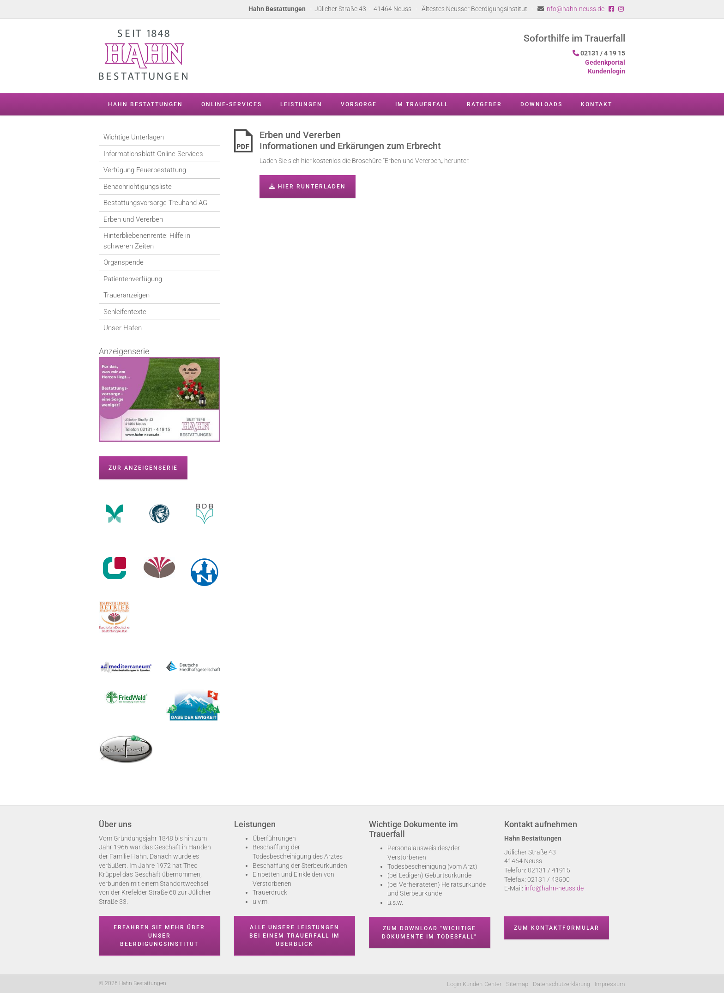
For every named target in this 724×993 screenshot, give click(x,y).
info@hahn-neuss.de (574, 8)
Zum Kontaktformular (556, 928)
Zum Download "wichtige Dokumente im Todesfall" (429, 932)
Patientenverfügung (132, 279)
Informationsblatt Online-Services (153, 154)
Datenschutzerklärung (561, 984)
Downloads (541, 104)
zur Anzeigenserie (143, 468)
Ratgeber (484, 104)
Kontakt (596, 104)
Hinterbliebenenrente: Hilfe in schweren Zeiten (146, 240)
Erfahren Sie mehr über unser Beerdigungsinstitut (159, 935)
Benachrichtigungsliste (137, 186)
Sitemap (517, 984)
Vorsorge (359, 104)
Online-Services (231, 104)
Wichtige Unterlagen (133, 137)
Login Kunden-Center (474, 984)
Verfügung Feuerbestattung (144, 170)
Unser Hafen (122, 328)
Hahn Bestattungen (145, 104)
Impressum (610, 984)
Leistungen (301, 104)
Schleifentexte (124, 312)
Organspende (123, 262)
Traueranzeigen (126, 295)
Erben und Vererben (133, 219)
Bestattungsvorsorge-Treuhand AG (155, 203)
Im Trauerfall (421, 104)
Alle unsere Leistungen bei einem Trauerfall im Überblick (294, 935)
